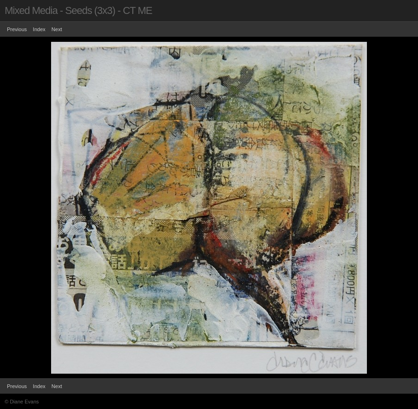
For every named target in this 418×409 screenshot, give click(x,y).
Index (39, 29)
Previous (17, 29)
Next (57, 29)
